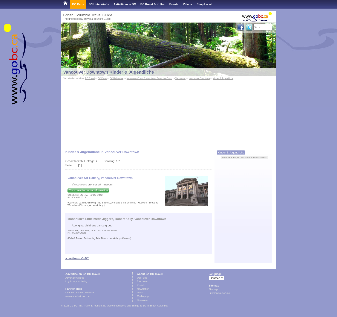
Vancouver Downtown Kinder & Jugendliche (108, 72)
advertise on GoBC (77, 258)
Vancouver (180, 78)
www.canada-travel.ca (77, 296)
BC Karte (78, 4)
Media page (143, 296)
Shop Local (204, 4)
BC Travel (90, 78)
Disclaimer (143, 300)
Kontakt (141, 285)
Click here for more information (88, 190)
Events (173, 4)
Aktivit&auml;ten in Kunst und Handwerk (244, 157)
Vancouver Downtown (199, 78)
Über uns (142, 277)
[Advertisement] (168, 113)
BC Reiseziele (116, 78)
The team (142, 281)
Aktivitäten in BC (124, 4)
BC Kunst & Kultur (152, 4)
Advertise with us (74, 277)
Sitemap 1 (214, 289)
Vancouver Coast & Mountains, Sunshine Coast (149, 78)
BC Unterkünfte (99, 4)
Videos (187, 4)
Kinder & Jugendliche (223, 78)
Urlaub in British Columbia (79, 292)
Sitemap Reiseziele (219, 293)
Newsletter (143, 289)
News (140, 292)
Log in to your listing (76, 281)
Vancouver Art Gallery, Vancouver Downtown (100, 178)
